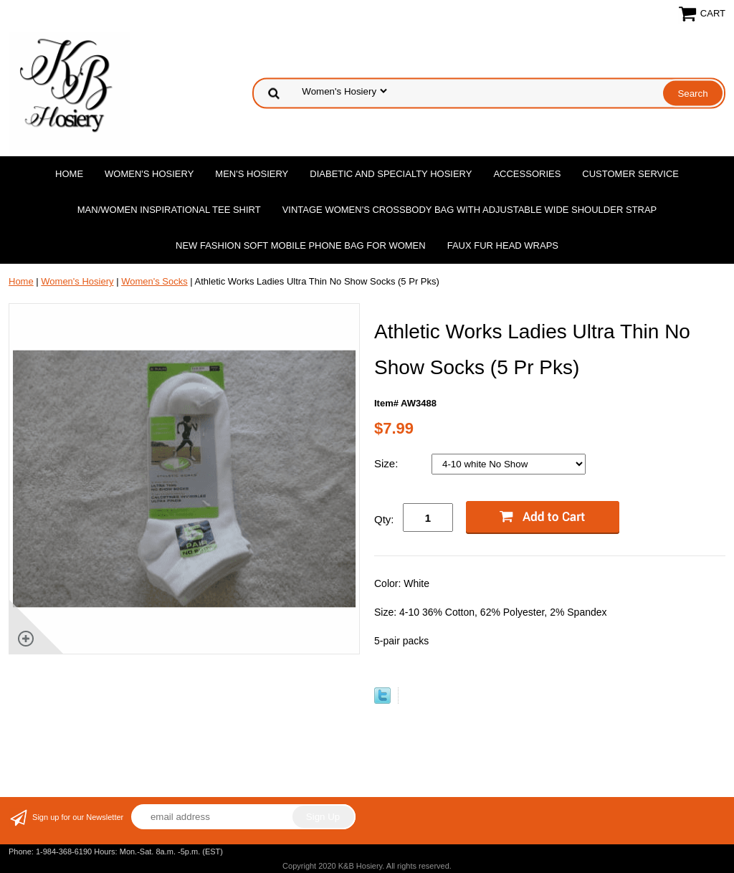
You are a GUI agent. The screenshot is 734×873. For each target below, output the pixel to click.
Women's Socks (154, 281)
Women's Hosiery (149, 173)
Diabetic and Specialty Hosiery (391, 173)
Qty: (384, 519)
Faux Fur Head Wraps (502, 245)
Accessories (527, 173)
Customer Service (630, 173)
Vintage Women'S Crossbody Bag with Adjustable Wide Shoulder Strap (469, 209)
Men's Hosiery (251, 173)
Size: (387, 463)
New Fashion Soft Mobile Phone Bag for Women (301, 245)
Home (69, 173)
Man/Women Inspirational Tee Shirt (169, 209)
